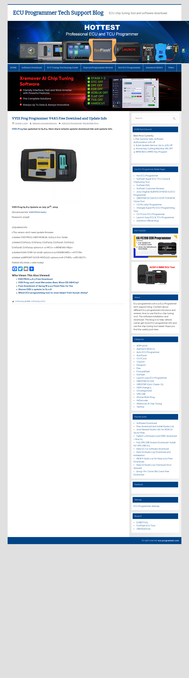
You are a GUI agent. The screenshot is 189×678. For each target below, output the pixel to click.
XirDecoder (142, 400)
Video (171, 67)
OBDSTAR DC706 (145, 381)
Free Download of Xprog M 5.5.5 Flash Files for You (45, 286)
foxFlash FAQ (143, 185)
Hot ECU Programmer (129, 67)
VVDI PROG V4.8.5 (37, 212)
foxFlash (141, 374)
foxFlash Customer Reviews (150, 188)
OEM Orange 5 (144, 387)
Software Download (32, 67)
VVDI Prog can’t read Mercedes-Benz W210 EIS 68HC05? (48, 282)
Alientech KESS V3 (146, 349)
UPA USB (141, 394)
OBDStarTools (143, 529)
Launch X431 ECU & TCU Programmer (155, 217)
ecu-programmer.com (168, 540)
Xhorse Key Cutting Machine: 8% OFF (154, 148)
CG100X (141, 362)
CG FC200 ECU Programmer (151, 214)
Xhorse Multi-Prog (90, 123)
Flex (139, 368)
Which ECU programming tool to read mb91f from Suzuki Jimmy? (53, 293)
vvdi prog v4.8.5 (38, 301)
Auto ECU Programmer (72, 123)
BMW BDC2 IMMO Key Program (151, 152)
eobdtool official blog (148, 220)
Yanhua (140, 407)
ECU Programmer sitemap (147, 506)
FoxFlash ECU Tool (146, 525)
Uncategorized (144, 390)
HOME (13, 67)
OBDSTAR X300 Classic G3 (150, 384)
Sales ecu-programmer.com (44, 123)
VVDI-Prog (17, 129)
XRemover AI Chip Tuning (149, 403)
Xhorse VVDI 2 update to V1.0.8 (35, 289)
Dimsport (141, 365)
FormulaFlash (143, 371)
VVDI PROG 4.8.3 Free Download (35, 279)
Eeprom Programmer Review (98, 67)
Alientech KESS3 (154, 67)
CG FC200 (142, 358)
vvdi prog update (22, 301)
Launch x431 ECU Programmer (152, 378)
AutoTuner (142, 355)
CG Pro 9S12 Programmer (149, 204)
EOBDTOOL (142, 522)
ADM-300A (142, 345)
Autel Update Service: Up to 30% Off (154, 145)
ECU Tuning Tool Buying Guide (62, 67)
